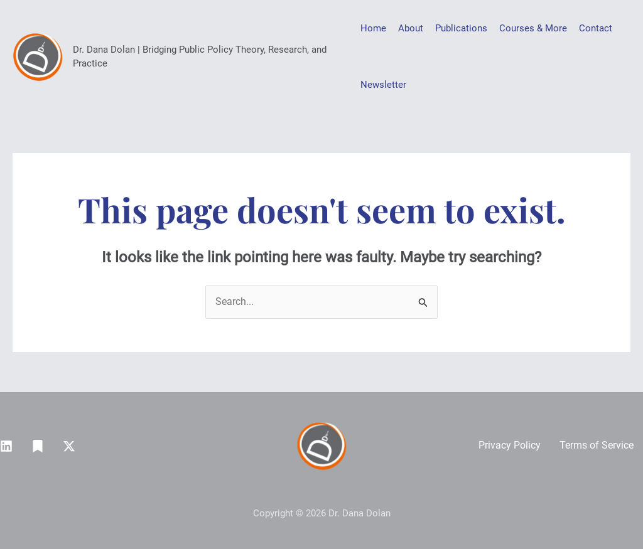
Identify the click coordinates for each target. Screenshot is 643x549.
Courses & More (533, 28)
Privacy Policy (509, 445)
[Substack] (37, 446)
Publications (461, 28)
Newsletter (383, 84)
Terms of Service (596, 445)
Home (373, 28)
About (410, 28)
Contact (595, 28)
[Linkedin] (6, 446)
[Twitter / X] (69, 446)
